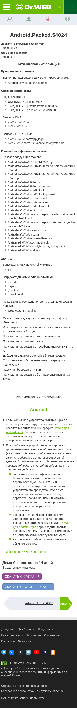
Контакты (8, 641)
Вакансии (24, 641)
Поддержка (46, 629)
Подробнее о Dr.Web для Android (24, 551)
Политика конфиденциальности (23, 698)
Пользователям (12, 635)
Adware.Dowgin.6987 (39, 603)
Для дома (7, 629)
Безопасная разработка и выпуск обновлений (32, 691)
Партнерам (33, 635)
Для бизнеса (26, 629)
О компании (52, 635)
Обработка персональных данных (24, 686)
